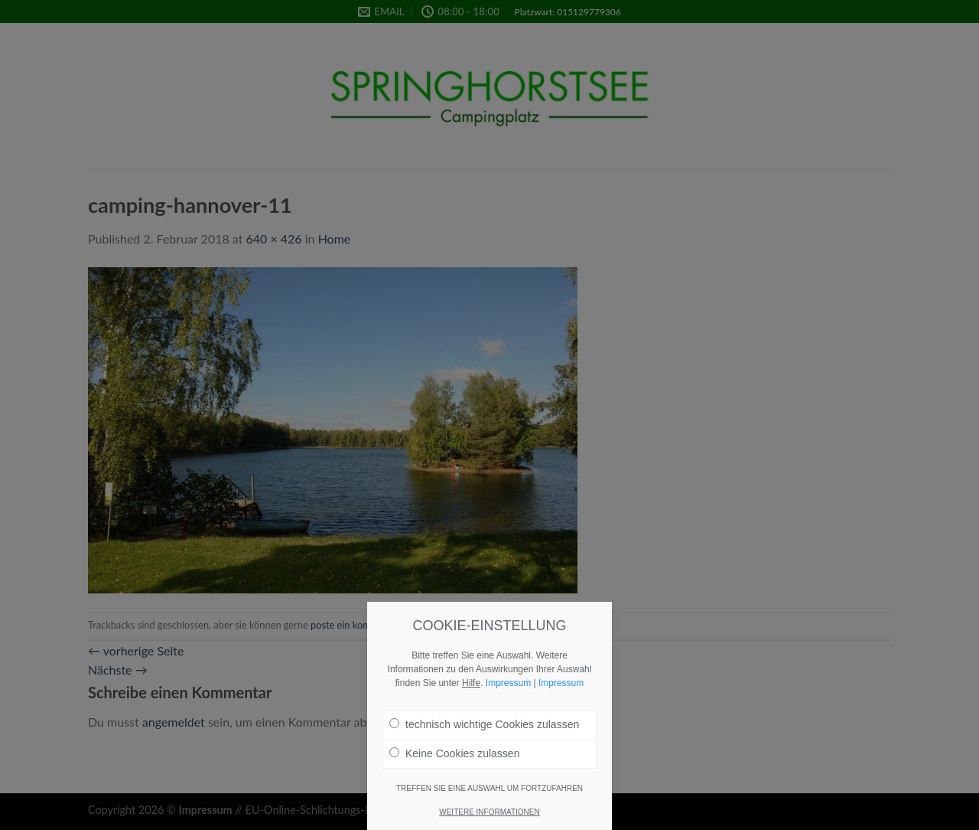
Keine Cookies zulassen (454, 759)
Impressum (508, 689)
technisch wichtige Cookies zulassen (484, 730)
